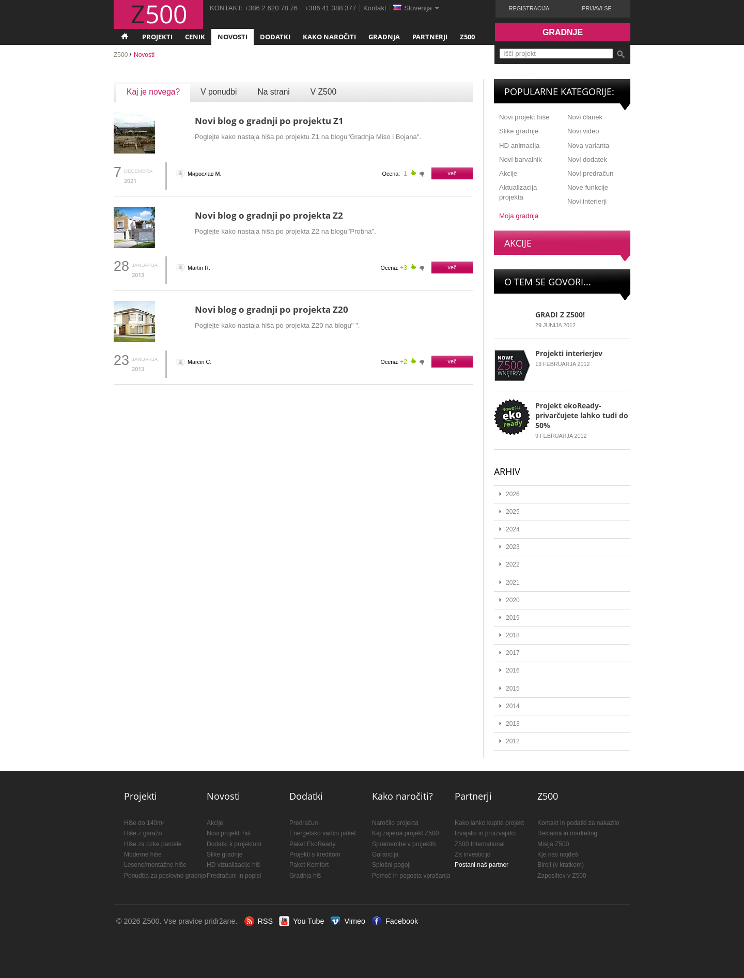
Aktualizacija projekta (518, 192)
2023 (513, 547)
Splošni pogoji (391, 864)
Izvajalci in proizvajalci (485, 833)
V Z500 (323, 91)
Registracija (529, 8)
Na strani (273, 91)
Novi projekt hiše (524, 117)
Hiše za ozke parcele (152, 844)
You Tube (308, 921)
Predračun (303, 823)
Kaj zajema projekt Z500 (405, 833)
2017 (513, 652)
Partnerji (429, 36)
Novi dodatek (587, 159)
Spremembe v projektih (404, 844)
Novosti (232, 36)
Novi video (583, 131)
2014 (513, 706)
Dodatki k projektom (234, 844)
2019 (513, 617)
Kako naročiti (329, 36)
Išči (620, 54)
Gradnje (562, 32)
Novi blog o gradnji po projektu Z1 (269, 121)
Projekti (157, 36)
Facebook (401, 921)
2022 (513, 564)
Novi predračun (590, 173)
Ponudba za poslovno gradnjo (165, 875)
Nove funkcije (587, 187)
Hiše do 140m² (144, 823)
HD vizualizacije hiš (233, 864)
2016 (513, 670)
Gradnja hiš (305, 875)
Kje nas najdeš (557, 854)
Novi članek (584, 117)
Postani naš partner (481, 864)
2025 (513, 511)
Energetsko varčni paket (322, 833)
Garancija (385, 854)
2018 (513, 635)
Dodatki (275, 36)
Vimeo (354, 921)
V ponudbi (218, 91)
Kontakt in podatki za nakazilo (578, 823)
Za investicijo (472, 854)
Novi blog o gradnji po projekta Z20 (271, 309)
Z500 (467, 36)
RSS (265, 921)
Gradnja (384, 36)
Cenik (195, 36)
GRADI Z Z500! (560, 314)
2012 (513, 741)
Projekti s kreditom (314, 854)
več (452, 173)
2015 (513, 688)
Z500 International (480, 844)
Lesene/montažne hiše (155, 864)
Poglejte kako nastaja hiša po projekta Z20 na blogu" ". (277, 325)
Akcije (508, 173)
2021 (513, 582)
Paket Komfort (309, 864)
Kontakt (374, 8)
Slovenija (418, 8)
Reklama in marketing (567, 833)
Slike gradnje (518, 131)
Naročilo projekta (395, 823)
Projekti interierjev (568, 353)
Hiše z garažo (143, 833)
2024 (513, 529)
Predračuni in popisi (234, 875)
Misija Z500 (553, 844)
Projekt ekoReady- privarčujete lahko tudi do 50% (581, 415)
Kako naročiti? (402, 796)
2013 (513, 723)
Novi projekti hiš (229, 833)
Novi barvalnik (520, 159)
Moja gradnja (518, 216)
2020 (513, 600)
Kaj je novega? (153, 91)
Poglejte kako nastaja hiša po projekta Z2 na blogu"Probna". (285, 231)
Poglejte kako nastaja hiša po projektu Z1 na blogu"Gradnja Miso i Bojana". (308, 137)
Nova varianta (588, 145)
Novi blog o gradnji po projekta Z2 (269, 215)
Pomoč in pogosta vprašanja (411, 875)
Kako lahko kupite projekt (489, 823)
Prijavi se (596, 8)
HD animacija (519, 145)
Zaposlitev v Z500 (561, 875)
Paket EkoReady (312, 844)
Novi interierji (587, 201)
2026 (513, 494)
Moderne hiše (143, 854)
